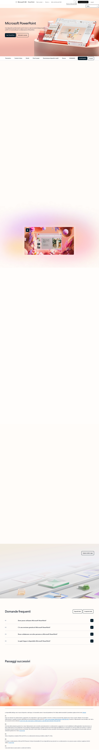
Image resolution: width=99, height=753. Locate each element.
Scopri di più (22, 730)
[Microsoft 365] (22, 2)
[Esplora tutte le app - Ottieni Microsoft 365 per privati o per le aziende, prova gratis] (87, 553)
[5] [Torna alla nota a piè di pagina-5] (5, 745)
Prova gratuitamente (83, 2)
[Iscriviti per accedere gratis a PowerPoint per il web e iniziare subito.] (91, 58)
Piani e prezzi (39, 2)
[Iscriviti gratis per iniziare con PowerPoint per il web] (82, 58)
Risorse (47, 2)
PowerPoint (31, 2)
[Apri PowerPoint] (10, 35)
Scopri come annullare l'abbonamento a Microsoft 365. (57, 719)
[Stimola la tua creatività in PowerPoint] (23, 35)
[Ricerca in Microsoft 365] (75, 2)
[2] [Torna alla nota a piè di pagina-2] (5, 723)
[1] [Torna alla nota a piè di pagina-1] (5, 715)
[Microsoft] (10, 2)
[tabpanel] (49, 241)
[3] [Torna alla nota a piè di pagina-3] (5, 733)
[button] (27, 230)
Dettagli (84, 712)
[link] (8, 58)
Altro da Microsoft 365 (56, 2)
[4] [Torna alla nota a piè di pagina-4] (5, 738)
